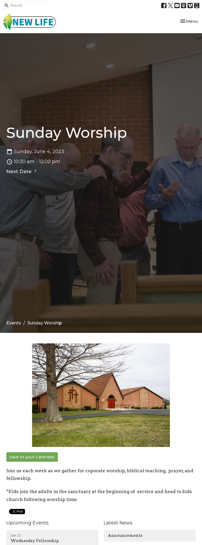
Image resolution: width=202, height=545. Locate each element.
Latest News (118, 523)
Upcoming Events (27, 523)
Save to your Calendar (32, 456)
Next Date (22, 171)
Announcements (125, 535)
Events (13, 322)
